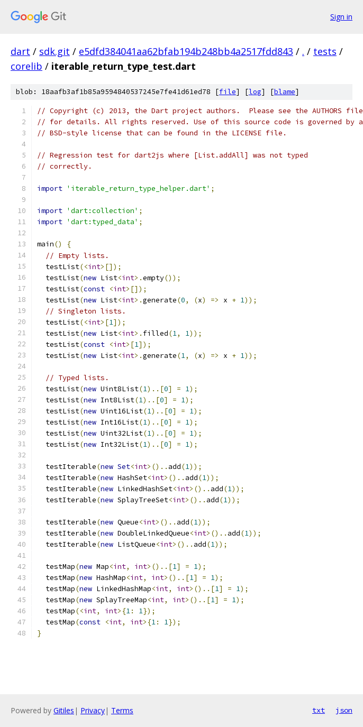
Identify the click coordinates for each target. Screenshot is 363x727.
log (255, 91)
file (227, 91)
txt (318, 710)
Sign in (341, 17)
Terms (122, 710)
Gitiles (63, 710)
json (343, 710)
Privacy (92, 710)
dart (20, 51)
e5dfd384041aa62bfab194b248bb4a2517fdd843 (186, 51)
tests (325, 51)
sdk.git (54, 51)
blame (284, 91)
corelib (26, 66)
